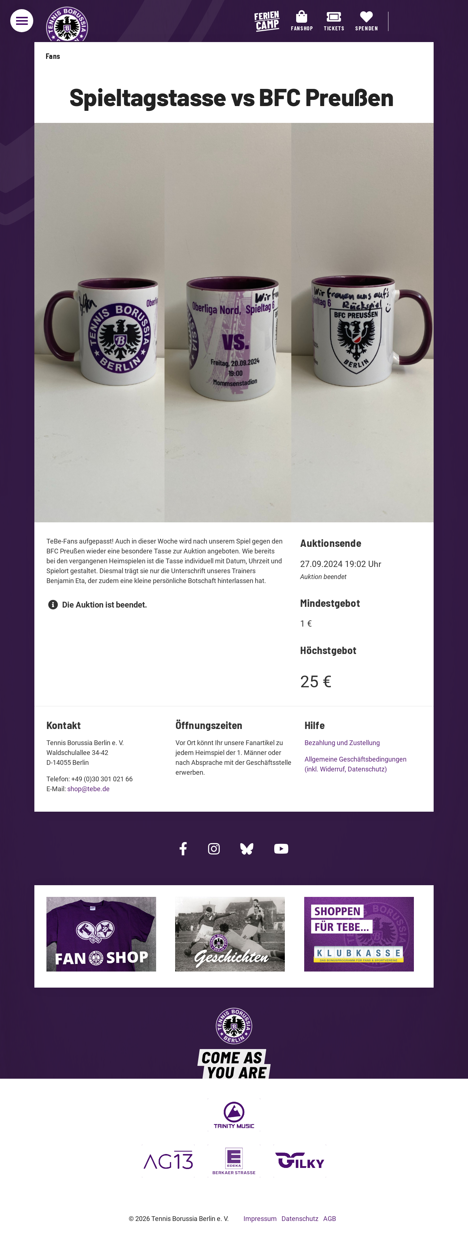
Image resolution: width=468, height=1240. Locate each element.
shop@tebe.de (88, 789)
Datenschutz (300, 1218)
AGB (329, 1218)
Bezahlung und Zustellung (342, 743)
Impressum (260, 1218)
